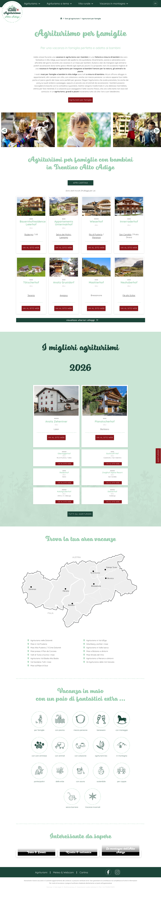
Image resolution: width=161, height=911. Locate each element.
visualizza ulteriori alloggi (80, 320)
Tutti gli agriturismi (80, 514)
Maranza (96, 237)
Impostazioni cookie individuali (87, 908)
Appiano (64, 295)
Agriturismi (158, 456)
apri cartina (80, 182)
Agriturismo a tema (58, 3)
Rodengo (28, 234)
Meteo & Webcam (63, 893)
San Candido (125, 234)
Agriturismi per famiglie (80, 100)
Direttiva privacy (69, 908)
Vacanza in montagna (112, 3)
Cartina (84, 893)
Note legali (57, 908)
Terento (31, 295)
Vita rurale (84, 3)
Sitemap (49, 908)
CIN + (31, 228)
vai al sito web (31, 247)
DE (155, 3)
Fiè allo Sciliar (129, 295)
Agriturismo (30, 3)
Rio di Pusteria (95, 234)
